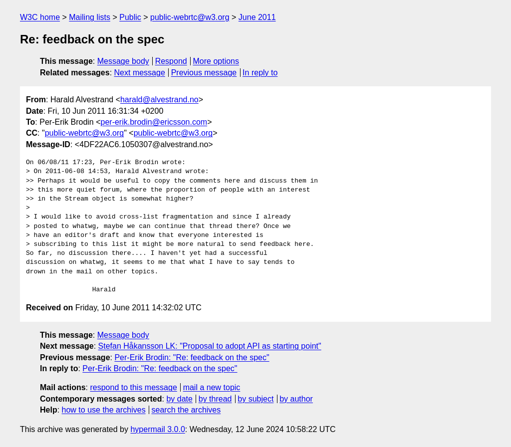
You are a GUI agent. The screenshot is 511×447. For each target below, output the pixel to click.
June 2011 (257, 17)
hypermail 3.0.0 (157, 429)
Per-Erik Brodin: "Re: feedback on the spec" (191, 357)
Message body (123, 61)
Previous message (204, 72)
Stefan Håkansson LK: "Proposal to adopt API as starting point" (209, 346)
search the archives (186, 410)
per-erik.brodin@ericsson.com (154, 122)
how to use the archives (104, 410)
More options (216, 61)
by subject (255, 399)
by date (179, 399)
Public (130, 17)
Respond (171, 61)
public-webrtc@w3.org (190, 17)
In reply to (260, 72)
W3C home (40, 17)
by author (296, 399)
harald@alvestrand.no (159, 99)
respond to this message (133, 387)
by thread (215, 399)
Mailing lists (89, 17)
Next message (139, 72)
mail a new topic (212, 387)
